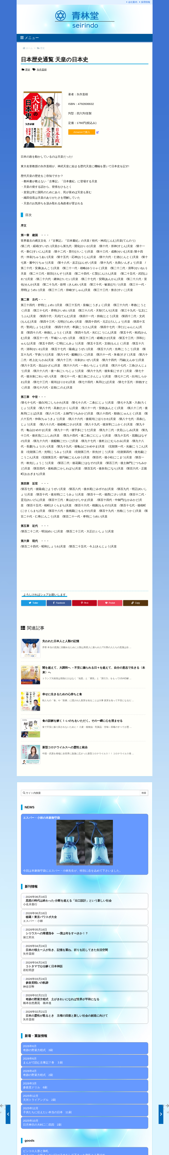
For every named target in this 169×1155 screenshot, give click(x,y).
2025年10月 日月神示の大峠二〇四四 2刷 (42, 1122)
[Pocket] (110, 603)
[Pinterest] (84, 603)
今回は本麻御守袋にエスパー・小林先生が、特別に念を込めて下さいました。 (72, 844)
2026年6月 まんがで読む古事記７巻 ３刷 (43, 1060)
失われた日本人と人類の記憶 (60, 641)
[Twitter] (33, 603)
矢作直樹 (42, 69)
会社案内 (132, 2)
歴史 (42, 48)
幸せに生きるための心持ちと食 (62, 694)
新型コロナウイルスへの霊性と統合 (65, 747)
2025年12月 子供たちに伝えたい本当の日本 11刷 (47, 1110)
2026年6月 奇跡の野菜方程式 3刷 (38, 1048)
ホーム (29, 48)
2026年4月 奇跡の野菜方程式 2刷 (38, 1072)
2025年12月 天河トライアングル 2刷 (39, 1097)
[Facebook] (59, 603)
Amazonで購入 (81, 132)
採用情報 (145, 2)
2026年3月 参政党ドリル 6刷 (35, 1085)
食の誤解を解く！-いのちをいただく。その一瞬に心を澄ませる (82, 720)
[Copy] (135, 603)
